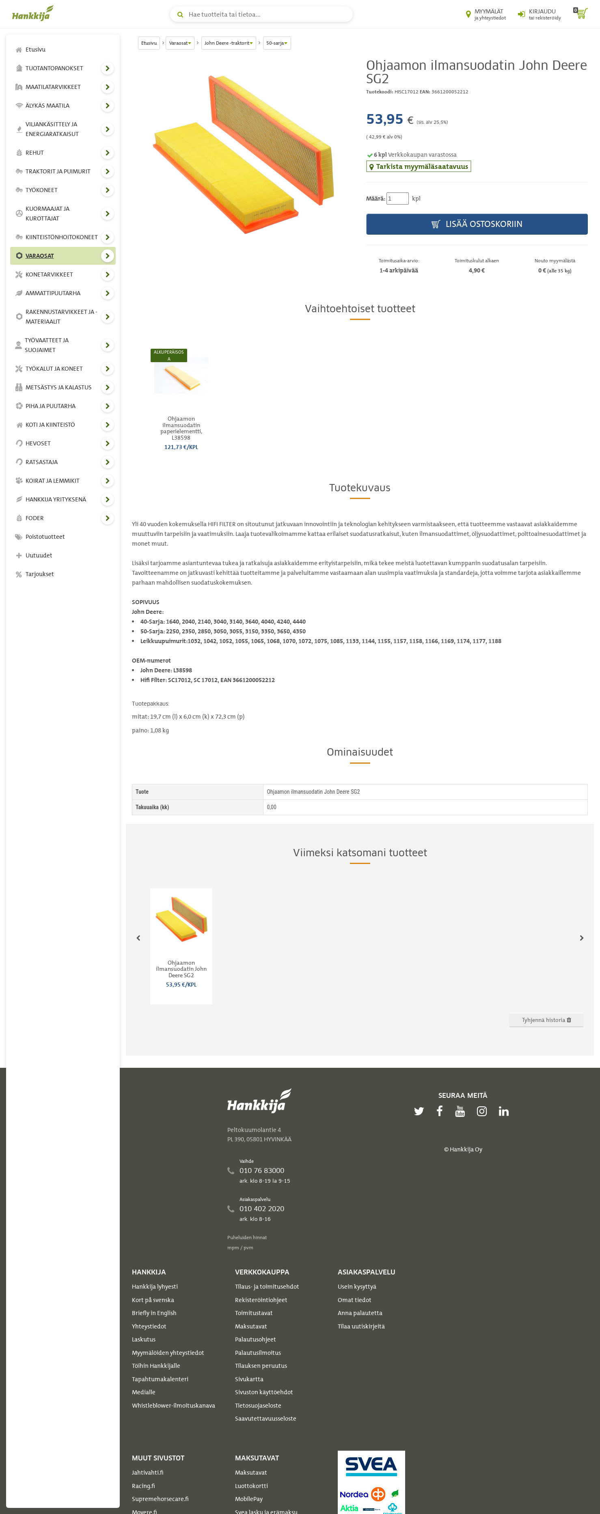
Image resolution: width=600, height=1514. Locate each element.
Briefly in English (154, 1313)
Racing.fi (143, 1486)
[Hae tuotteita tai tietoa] (261, 14)
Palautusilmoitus (258, 1353)
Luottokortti (251, 1486)
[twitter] (421, 1111)
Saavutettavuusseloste (265, 1419)
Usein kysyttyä (357, 1287)
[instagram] (484, 1111)
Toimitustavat (254, 1313)
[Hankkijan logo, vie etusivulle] (34, 13)
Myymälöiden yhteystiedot (168, 1353)
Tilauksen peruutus (261, 1366)
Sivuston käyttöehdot (264, 1392)
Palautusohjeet (255, 1339)
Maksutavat (251, 1326)
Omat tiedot (354, 1300)
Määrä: (375, 198)
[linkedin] (506, 1111)
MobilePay (249, 1499)
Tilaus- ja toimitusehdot (267, 1287)
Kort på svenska (153, 1300)
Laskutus (143, 1339)
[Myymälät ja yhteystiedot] (486, 14)
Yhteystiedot (149, 1326)
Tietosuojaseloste (258, 1406)
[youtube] (462, 1111)
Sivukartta (249, 1379)
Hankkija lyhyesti (155, 1287)
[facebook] (441, 1111)
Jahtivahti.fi (148, 1473)
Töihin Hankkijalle (156, 1366)
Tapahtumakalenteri (160, 1379)
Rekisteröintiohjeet (261, 1300)
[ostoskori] (580, 14)
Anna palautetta (360, 1313)
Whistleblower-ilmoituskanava (173, 1406)
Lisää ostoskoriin (477, 224)
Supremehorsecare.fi (160, 1499)
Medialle (143, 1392)
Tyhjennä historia (546, 1020)
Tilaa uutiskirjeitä (361, 1326)
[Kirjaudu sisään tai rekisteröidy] (539, 14)
